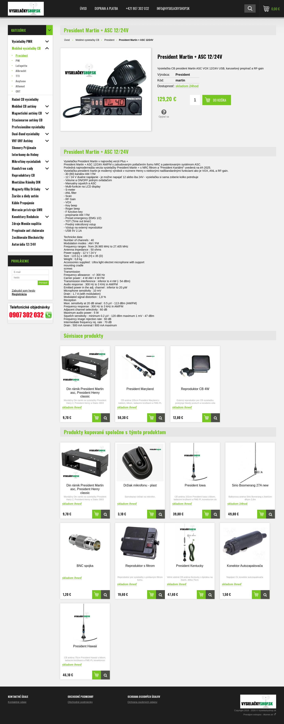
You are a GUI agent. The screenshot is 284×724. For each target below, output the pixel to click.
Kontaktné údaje (17, 702)
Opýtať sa (163, 113)
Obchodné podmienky (80, 702)
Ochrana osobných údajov (142, 702)
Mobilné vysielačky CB (87, 40)
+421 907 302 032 (137, 8)
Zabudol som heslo (23, 290)
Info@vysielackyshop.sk (173, 8)
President (109, 40)
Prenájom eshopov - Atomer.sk (259, 714)
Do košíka (219, 100)
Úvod (83, 8)
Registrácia (19, 294)
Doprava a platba (106, 8)
